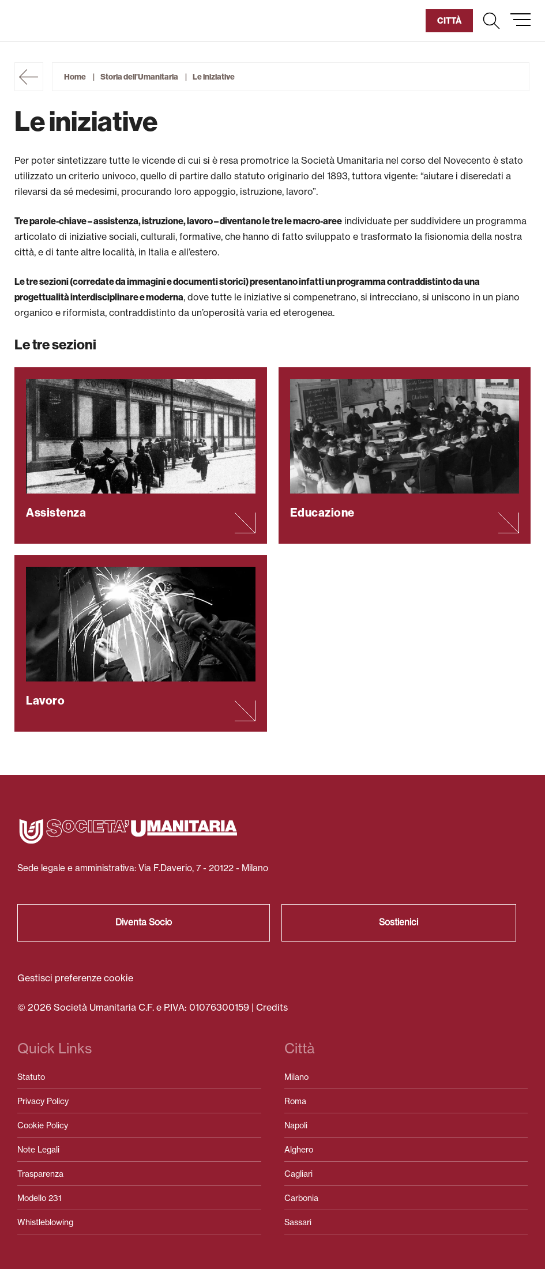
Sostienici (398, 922)
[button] (491, 20)
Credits (272, 1007)
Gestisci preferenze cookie (75, 978)
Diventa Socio (143, 922)
